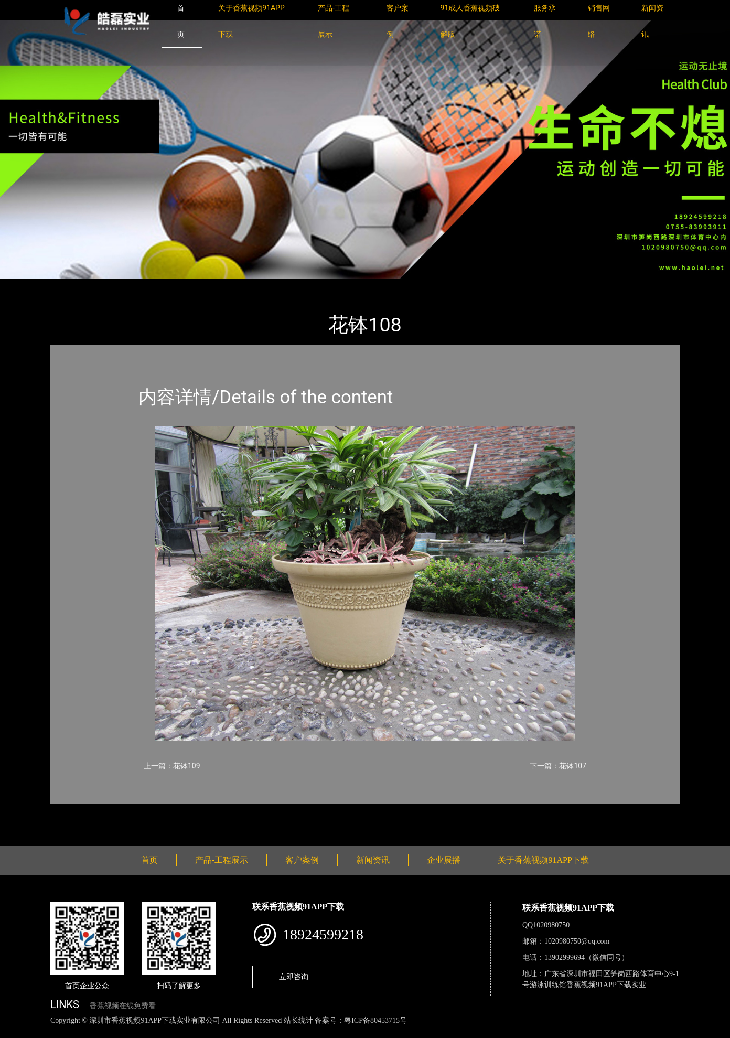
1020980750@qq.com (577, 941)
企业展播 (443, 859)
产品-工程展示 (113, 286)
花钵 (158, 286)
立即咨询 (293, 976)
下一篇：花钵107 (558, 765)
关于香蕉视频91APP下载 (543, 859)
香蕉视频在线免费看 (123, 1006)
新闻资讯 (373, 859)
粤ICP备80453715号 (375, 1020)
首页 (69, 286)
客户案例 (302, 859)
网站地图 (15, 1032)
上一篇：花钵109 (172, 765)
